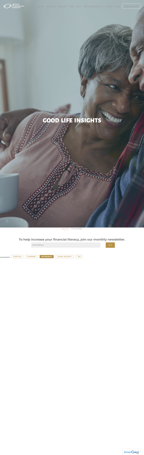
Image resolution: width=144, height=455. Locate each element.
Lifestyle (17, 257)
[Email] (66, 245)
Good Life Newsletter (131, 6)
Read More (5, 329)
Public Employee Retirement (92, 6)
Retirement (47, 257)
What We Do (62, 6)
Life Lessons (76, 229)
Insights (65, 229)
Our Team (40, 6)
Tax (79, 257)
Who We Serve (51, 6)
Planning (31, 257)
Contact (117, 6)
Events (78, 6)
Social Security (65, 257)
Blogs (71, 6)
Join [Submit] (110, 245)
